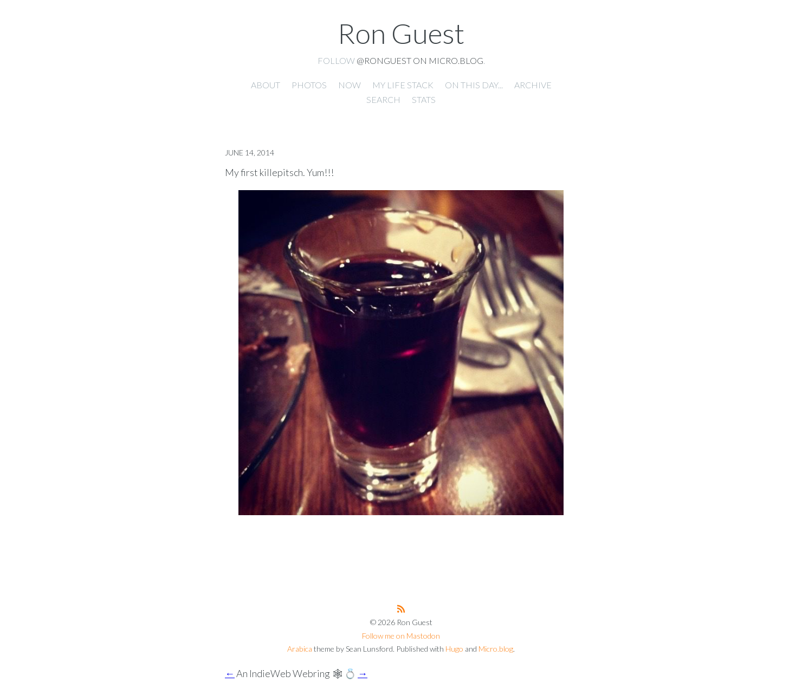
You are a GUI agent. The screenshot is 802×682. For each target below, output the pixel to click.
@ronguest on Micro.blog (420, 60)
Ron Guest (401, 33)
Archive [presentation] (533, 85)
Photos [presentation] (309, 85)
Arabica (299, 648)
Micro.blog (495, 648)
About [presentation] (265, 85)
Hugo (454, 648)
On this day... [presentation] (474, 85)
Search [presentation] (383, 99)
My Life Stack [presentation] (403, 85)
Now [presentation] (349, 85)
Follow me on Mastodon (401, 635)
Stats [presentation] (424, 99)
